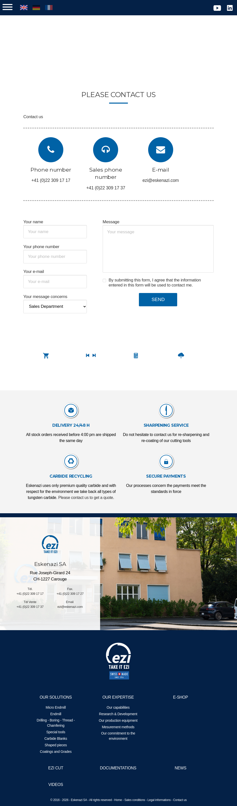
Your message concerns (49, 296)
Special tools (57, 732)
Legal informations (159, 800)
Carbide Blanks (57, 739)
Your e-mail (38, 271)
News (178, 768)
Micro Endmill (58, 707)
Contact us (180, 800)
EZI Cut (57, 768)
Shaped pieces (58, 745)
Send (156, 299)
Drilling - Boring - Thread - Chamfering (58, 722)
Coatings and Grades (58, 752)
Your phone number (46, 246)
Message (111, 221)
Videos (57, 784)
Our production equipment (118, 720)
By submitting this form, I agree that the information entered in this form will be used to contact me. (155, 282)
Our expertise (118, 697)
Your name (37, 221)
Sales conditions (134, 800)
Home (118, 800)
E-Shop (178, 697)
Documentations (118, 768)
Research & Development (118, 714)
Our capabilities (118, 707)
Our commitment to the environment (118, 736)
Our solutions (58, 697)
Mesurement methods (118, 727)
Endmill (57, 714)
